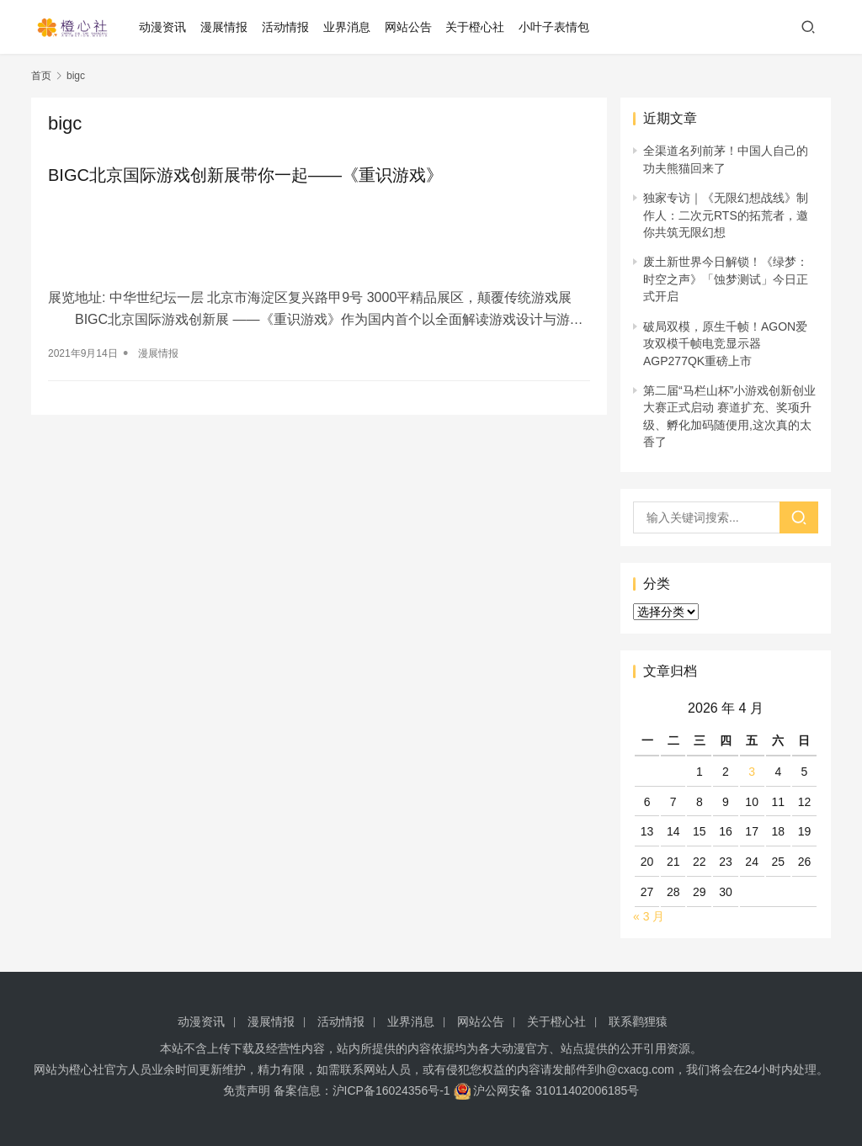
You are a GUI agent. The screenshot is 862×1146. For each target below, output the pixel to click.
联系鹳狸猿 (638, 1021)
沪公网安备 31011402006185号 (547, 1090)
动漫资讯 (162, 27)
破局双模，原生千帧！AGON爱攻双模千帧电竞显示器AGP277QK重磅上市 (725, 344)
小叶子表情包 (554, 27)
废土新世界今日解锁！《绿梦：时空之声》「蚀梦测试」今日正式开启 (725, 279)
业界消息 (346, 27)
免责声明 (246, 1090)
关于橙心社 (474, 27)
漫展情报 (223, 27)
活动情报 (285, 27)
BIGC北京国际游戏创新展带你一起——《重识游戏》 (245, 175)
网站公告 (408, 27)
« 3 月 (648, 916)
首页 (41, 76)
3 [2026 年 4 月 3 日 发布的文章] (751, 771)
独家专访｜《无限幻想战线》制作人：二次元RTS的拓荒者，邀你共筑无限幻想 (725, 215)
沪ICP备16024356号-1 (391, 1090)
